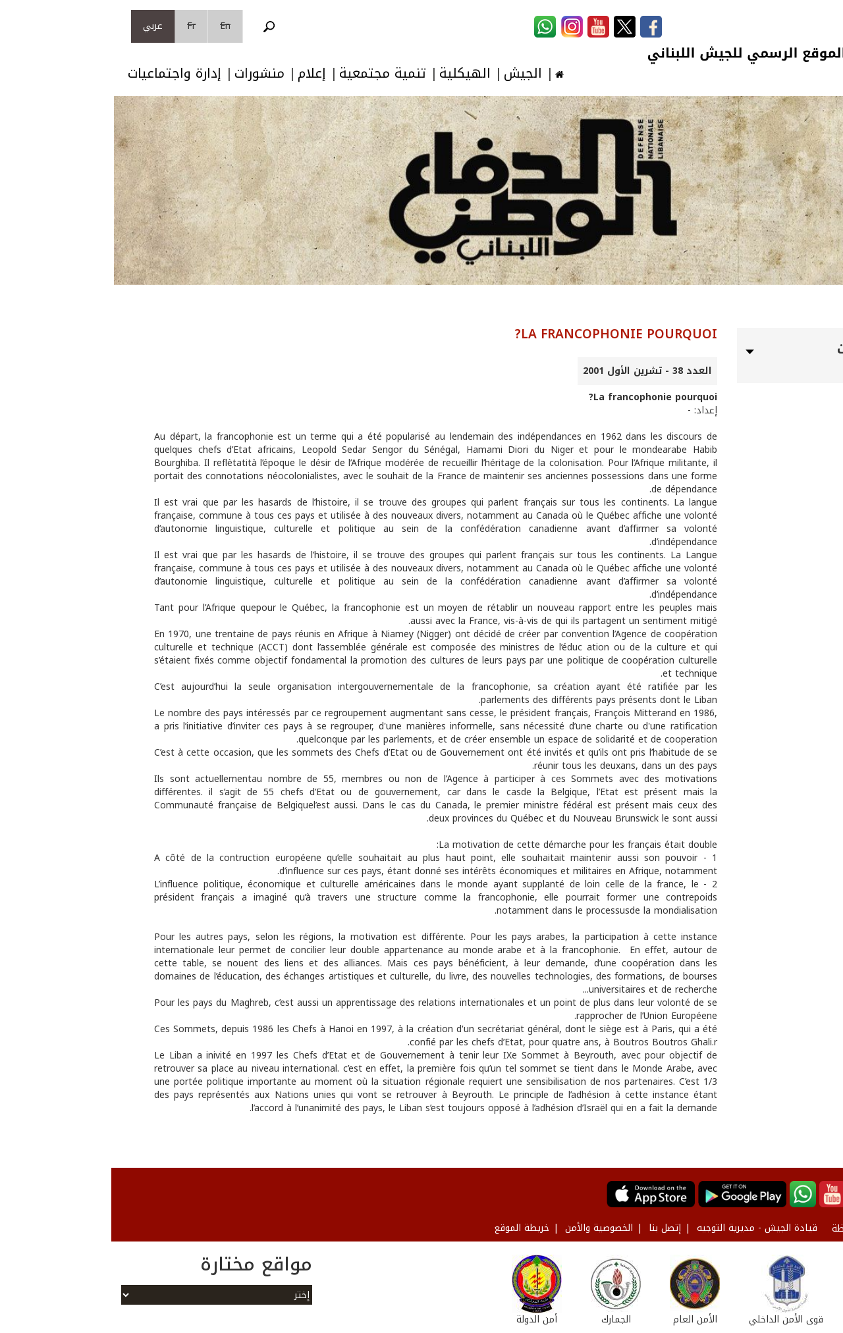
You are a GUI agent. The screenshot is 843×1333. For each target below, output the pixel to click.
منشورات (148, 73)
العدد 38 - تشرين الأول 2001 (536, 371)
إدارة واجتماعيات (63, 73)
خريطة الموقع (410, 1228)
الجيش (412, 73)
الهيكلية (353, 73)
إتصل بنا (553, 1228)
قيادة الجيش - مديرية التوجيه (645, 1228)
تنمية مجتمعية (271, 73)
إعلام (200, 73)
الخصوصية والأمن (488, 1228)
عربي (41, 26)
